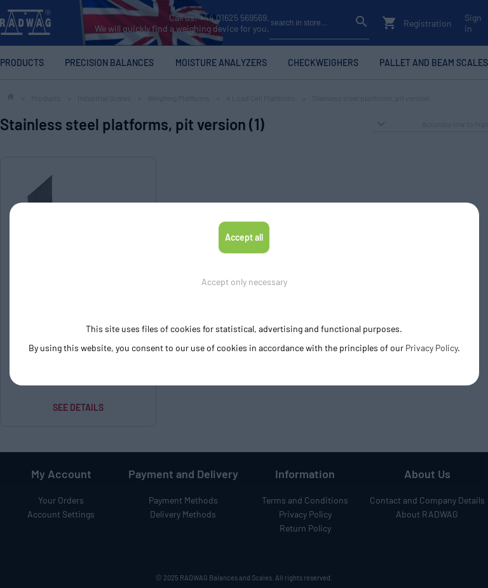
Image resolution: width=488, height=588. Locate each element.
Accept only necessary (244, 281)
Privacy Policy (431, 347)
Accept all (244, 237)
